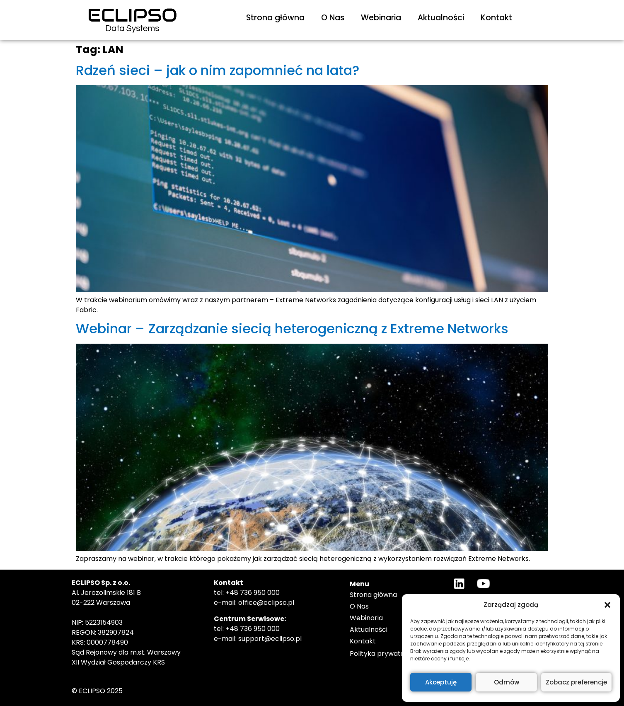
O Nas (332, 17)
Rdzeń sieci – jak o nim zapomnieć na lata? (217, 70)
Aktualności (441, 17)
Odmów (506, 682)
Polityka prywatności (384, 653)
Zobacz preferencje (576, 682)
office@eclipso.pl (266, 602)
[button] (607, 605)
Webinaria (381, 17)
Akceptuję (441, 682)
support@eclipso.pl (270, 638)
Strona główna (275, 17)
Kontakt (496, 17)
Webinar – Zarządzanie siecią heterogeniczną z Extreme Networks (292, 328)
